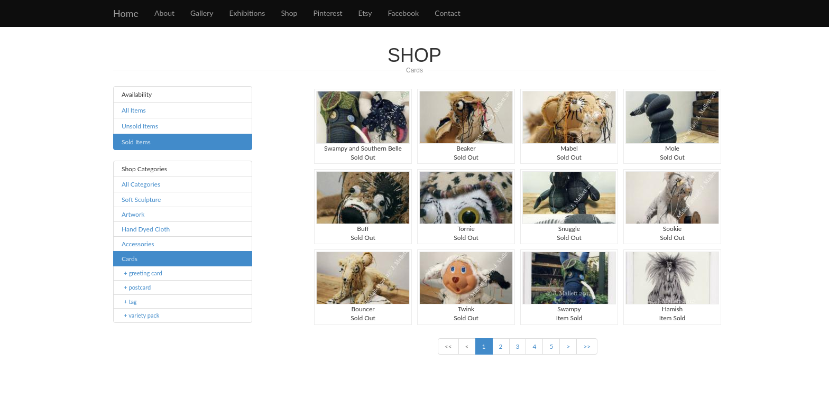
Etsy (365, 12)
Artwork (133, 214)
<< (448, 346)
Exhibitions (247, 12)
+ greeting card (143, 273)
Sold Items (136, 142)
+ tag (130, 301)
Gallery (201, 12)
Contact (447, 12)
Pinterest (327, 12)
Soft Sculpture (141, 199)
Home (126, 13)
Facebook (403, 12)
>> (587, 346)
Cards (414, 70)
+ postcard (137, 287)
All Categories (141, 184)
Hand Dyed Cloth (146, 229)
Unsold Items (140, 126)
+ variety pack (141, 315)
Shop (289, 12)
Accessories (138, 244)
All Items (134, 110)
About (164, 12)
